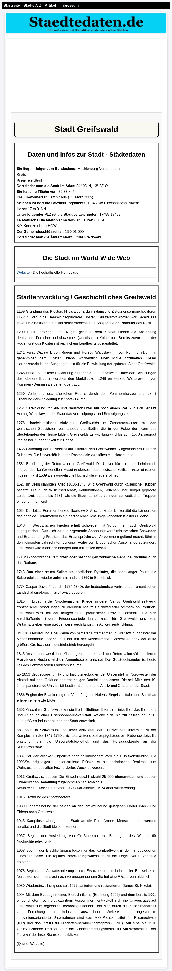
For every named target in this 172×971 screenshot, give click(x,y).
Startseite (12, 5)
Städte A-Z (32, 5)
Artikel (50, 5)
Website (23, 272)
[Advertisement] (87, 78)
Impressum (69, 5)
